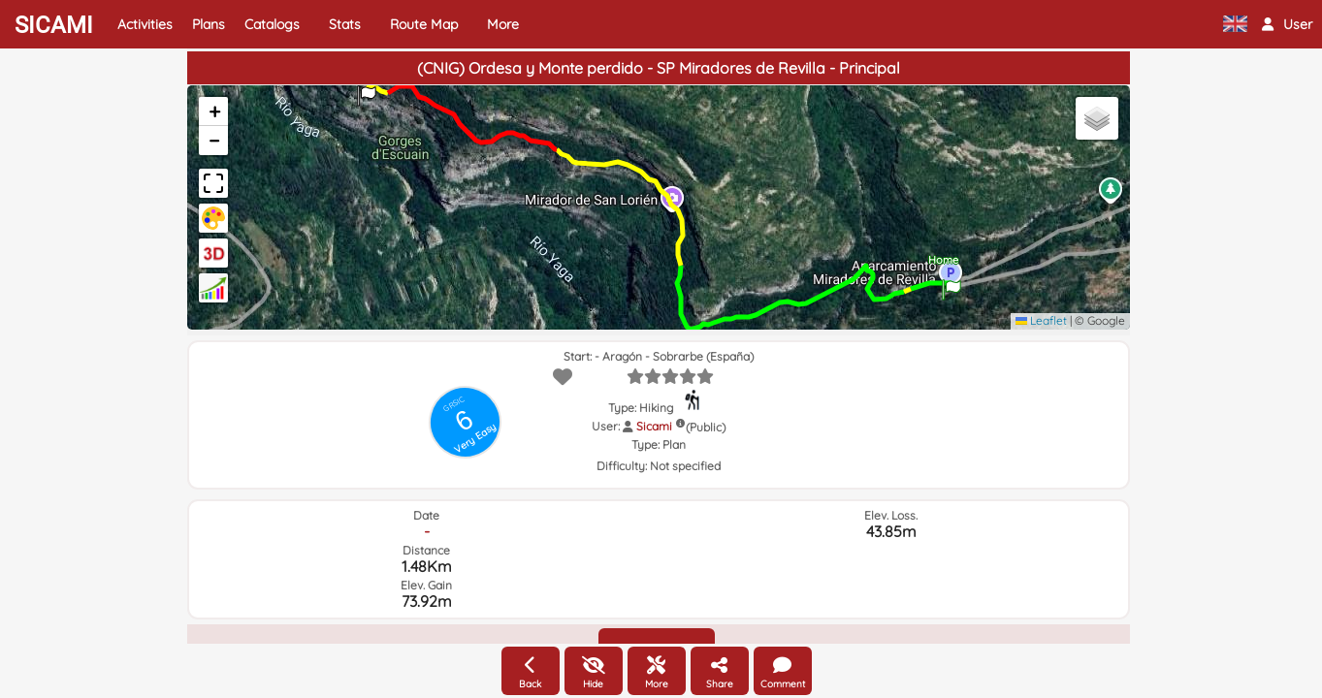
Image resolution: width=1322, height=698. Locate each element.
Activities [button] (145, 24)
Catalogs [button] (272, 24)
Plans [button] (208, 24)
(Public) (705, 427)
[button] (1287, 24)
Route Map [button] (424, 24)
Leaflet (1041, 320)
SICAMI (54, 25)
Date (426, 515)
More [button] (503, 24)
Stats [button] (345, 24)
